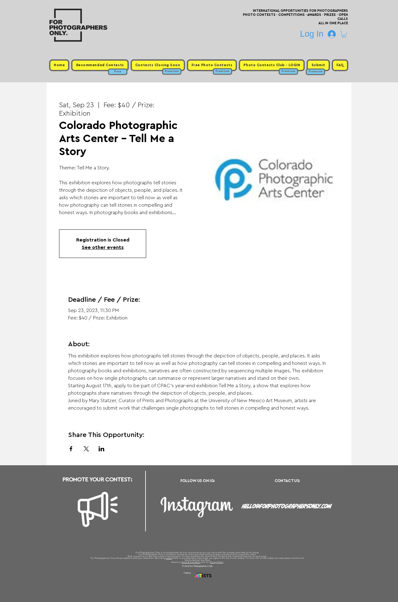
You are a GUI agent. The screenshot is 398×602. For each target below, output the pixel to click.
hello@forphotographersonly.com (286, 506)
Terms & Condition (191, 562)
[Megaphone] (98, 509)
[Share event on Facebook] (71, 448)
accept (169, 558)
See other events (103, 247)
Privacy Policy (217, 562)
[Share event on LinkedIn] (101, 448)
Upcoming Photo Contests (164, 580)
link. (302, 558)
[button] (344, 34)
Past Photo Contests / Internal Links (219, 580)
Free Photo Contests (189, 580)
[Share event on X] (86, 448)
